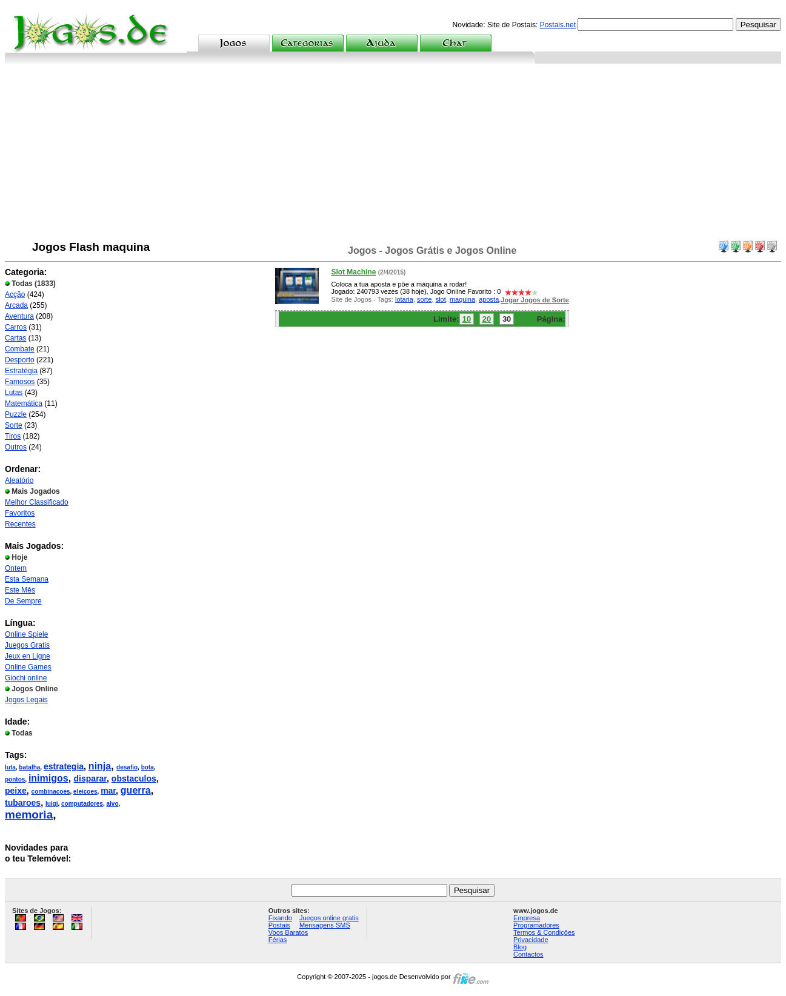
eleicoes (85, 791)
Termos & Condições (544, 932)
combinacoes (51, 791)
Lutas (13, 392)
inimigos (48, 778)
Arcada (16, 305)
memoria (29, 814)
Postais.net (558, 25)
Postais (279, 925)
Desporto (20, 360)
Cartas (15, 338)
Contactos (528, 954)
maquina (462, 299)
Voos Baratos (288, 932)
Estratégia (21, 371)
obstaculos (134, 778)
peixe (16, 790)
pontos (15, 779)
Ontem (16, 568)
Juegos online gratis (329, 917)
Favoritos (20, 513)
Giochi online (26, 678)
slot (441, 299)
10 (466, 319)
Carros (16, 327)
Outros (16, 447)
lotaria (404, 299)
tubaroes (23, 803)
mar (108, 790)
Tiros (13, 436)
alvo (113, 803)
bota (147, 767)
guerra (136, 790)
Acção (15, 294)
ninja (99, 766)
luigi (51, 803)
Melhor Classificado (36, 502)
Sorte (13, 425)
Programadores (536, 925)
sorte (424, 299)
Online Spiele (26, 634)
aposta (489, 299)
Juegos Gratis (27, 645)
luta (10, 767)
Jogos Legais (26, 700)
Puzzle (16, 414)
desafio (127, 767)
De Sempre (23, 601)
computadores (82, 803)
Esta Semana (26, 579)
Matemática (23, 403)
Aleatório (19, 480)
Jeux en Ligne (27, 656)
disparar (90, 778)
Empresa (526, 917)
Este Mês (20, 590)
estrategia (64, 766)
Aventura (19, 316)
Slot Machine (353, 272)
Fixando (280, 917)
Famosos (20, 381)
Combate (20, 349)
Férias (277, 939)
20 (486, 319)
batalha (29, 767)
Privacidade (530, 939)
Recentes (20, 524)
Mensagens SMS (324, 925)
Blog (520, 947)
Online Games (28, 667)
